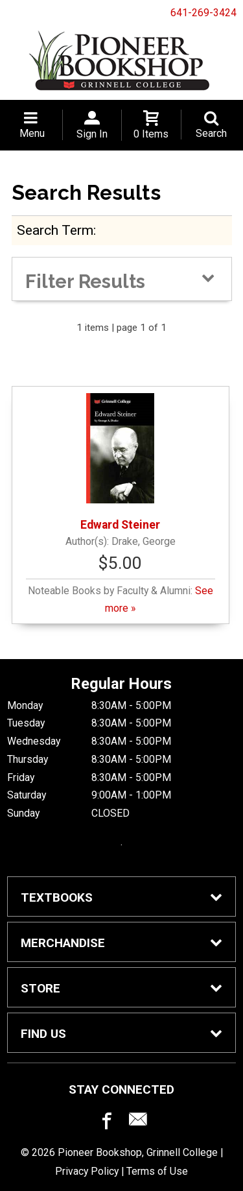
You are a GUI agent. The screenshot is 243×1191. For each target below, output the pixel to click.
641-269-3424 (203, 12)
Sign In (92, 134)
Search (211, 133)
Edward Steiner (120, 462)
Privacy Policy (87, 1171)
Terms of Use (157, 1171)
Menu (32, 133)
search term (55, 230)
